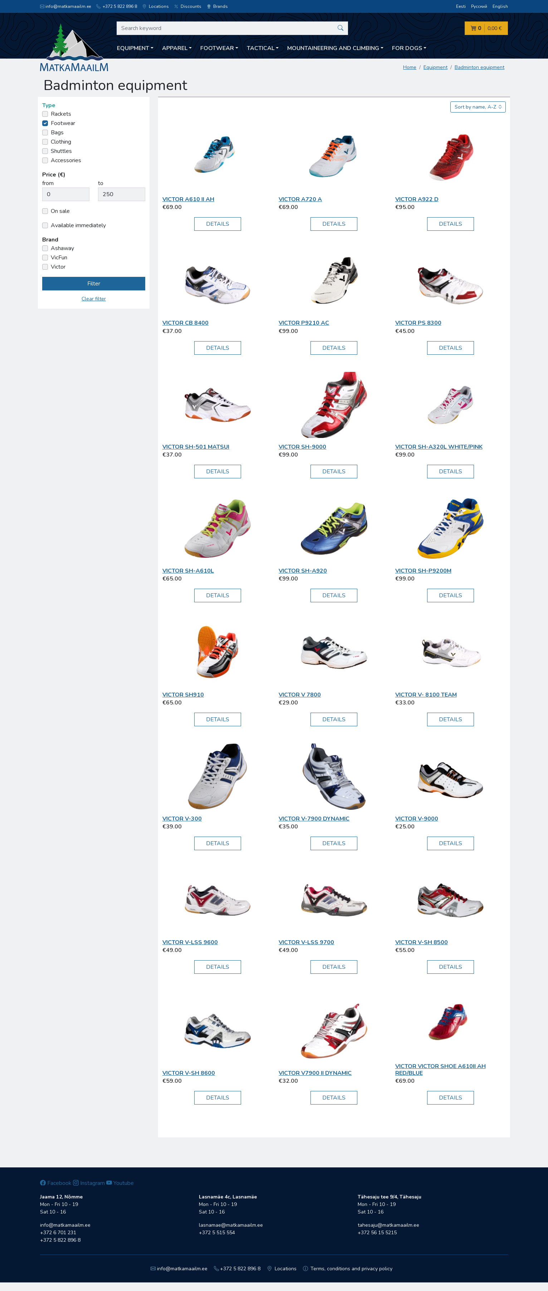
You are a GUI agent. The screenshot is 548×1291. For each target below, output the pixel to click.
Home (409, 67)
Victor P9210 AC (304, 323)
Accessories (66, 160)
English (500, 6)
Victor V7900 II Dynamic (315, 1073)
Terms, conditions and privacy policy (348, 1268)
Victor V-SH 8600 (188, 1073)
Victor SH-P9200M (423, 571)
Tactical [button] (260, 48)
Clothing (61, 142)
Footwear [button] (217, 48)
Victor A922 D (417, 199)
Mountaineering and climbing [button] (333, 48)
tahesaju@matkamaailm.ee (388, 1225)
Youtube (120, 1183)
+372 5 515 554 (217, 1232)
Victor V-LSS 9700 (306, 942)
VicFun (59, 257)
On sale (60, 211)
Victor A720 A (300, 199)
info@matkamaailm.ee (65, 6)
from (48, 183)
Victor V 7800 (300, 695)
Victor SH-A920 (303, 571)
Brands (217, 6)
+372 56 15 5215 (377, 1232)
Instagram (89, 1183)
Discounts (187, 6)
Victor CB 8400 (185, 323)
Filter (93, 284)
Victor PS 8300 (418, 323)
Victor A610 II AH (188, 199)
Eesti (461, 6)
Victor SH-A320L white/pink (439, 447)
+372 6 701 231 (58, 1232)
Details (217, 224)
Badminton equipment (479, 67)
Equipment (435, 67)
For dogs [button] (407, 48)
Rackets (61, 114)
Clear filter (94, 298)
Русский (479, 6)
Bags (57, 132)
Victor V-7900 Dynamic (314, 819)
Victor (58, 267)
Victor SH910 (183, 695)
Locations (155, 6)
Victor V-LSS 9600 (190, 942)
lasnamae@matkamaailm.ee (231, 1225)
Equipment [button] (133, 48)
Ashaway (62, 248)
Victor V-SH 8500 (421, 942)
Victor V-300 (182, 819)
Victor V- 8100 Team (426, 695)
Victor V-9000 (416, 819)
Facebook (56, 1183)
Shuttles (61, 151)
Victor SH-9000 (302, 447)
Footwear (63, 123)
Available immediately (78, 225)
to (100, 183)
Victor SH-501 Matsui (195, 447)
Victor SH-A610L (188, 571)
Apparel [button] (174, 48)
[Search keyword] (232, 28)
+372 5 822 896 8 (116, 6)
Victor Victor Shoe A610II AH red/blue (440, 1069)
